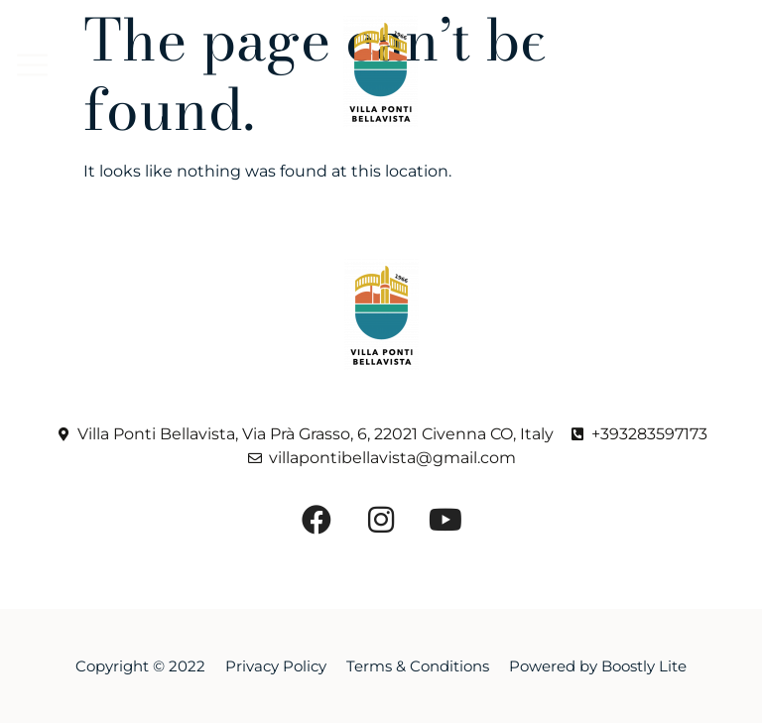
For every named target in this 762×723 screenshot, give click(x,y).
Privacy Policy (275, 666)
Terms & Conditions (417, 666)
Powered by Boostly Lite (598, 666)
